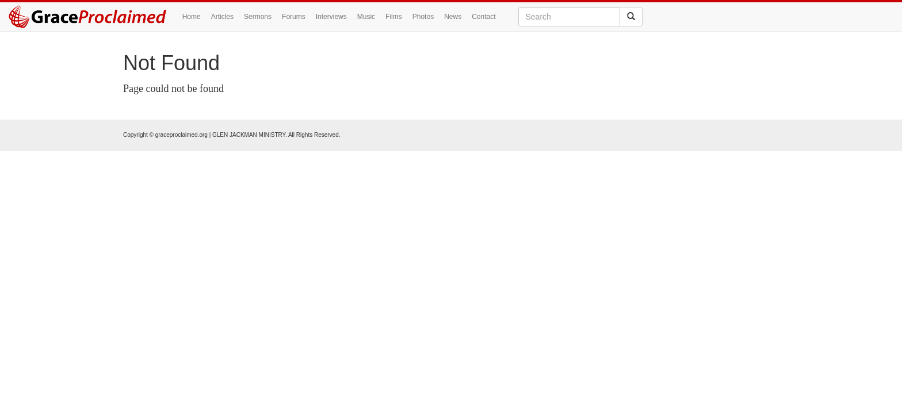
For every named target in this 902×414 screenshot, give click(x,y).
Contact (483, 17)
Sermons (258, 17)
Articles (222, 17)
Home (191, 17)
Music (366, 17)
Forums (293, 17)
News (452, 17)
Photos (423, 17)
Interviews (331, 17)
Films (393, 17)
